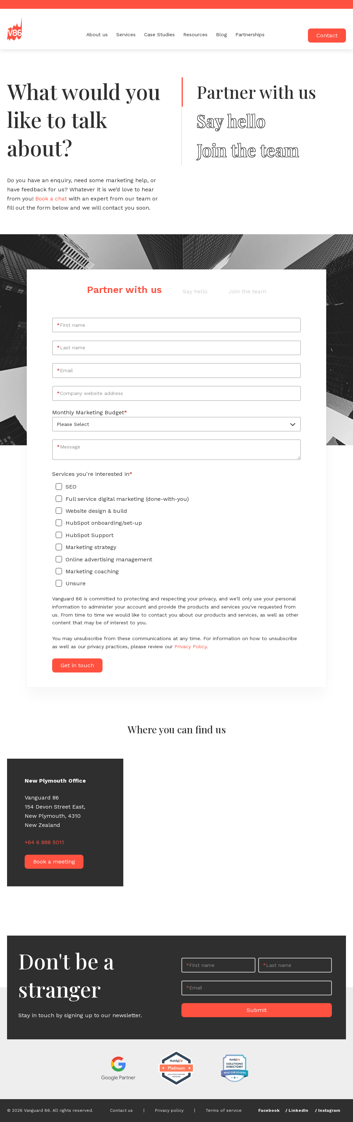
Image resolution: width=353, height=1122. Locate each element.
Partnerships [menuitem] (250, 34)
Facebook (269, 1110)
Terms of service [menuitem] (224, 1110)
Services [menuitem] (126, 34)
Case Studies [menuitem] (159, 34)
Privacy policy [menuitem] (169, 1110)
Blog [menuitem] (221, 34)
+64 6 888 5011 (44, 842)
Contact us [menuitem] (121, 1110)
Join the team (248, 150)
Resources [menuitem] (195, 34)
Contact (326, 35)
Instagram (329, 1110)
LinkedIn (298, 1110)
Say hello (231, 121)
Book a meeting (54, 861)
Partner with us (256, 92)
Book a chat (51, 198)
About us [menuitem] (97, 34)
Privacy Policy (190, 646)
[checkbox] (176, 535)
